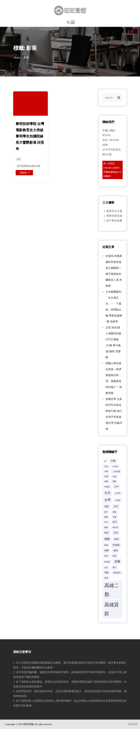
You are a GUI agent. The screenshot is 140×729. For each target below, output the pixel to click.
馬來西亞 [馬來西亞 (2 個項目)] (117, 573)
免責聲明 (133, 724)
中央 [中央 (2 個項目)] (106, 466)
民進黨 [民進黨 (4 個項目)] (116, 545)
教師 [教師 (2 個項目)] (106, 527)
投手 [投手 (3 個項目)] (115, 522)
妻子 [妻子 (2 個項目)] (106, 512)
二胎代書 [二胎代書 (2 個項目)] (116, 471)
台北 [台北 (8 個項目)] (107, 492)
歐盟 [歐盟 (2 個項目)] (106, 545)
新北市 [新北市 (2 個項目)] (115, 527)
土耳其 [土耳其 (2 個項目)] (117, 500)
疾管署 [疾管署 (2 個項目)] (107, 562)
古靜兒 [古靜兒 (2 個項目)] (107, 487)
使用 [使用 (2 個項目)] (106, 481)
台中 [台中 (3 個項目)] (116, 487)
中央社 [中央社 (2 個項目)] (115, 466)
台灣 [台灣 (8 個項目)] (107, 500)
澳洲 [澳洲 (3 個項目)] (115, 550)
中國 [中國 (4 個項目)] (113, 461)
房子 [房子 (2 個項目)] (106, 522)
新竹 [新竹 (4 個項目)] (106, 532)
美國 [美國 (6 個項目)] (117, 561)
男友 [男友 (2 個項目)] (106, 556)
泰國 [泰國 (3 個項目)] (106, 550)
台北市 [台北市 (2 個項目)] (117, 493)
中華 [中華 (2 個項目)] (106, 471)
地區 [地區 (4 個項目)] (106, 506)
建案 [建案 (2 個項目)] (106, 517)
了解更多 (24, 172)
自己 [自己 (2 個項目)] (106, 567)
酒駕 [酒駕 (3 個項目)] (106, 572)
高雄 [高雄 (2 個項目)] (106, 578)
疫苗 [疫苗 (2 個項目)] (114, 556)
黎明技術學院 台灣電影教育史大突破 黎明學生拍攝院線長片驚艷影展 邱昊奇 (30, 136)
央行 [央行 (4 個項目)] (116, 506)
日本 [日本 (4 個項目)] (116, 532)
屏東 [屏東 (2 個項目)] (114, 512)
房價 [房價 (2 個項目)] (114, 517)
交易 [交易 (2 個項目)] (114, 476)
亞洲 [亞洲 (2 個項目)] (106, 476)
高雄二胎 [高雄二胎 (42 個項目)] (111, 590)
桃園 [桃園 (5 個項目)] (107, 538)
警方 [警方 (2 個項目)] (114, 567)
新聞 (18, 159)
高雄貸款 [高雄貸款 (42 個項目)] (111, 609)
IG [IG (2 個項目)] (105, 461)
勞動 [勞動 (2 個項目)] (114, 481)
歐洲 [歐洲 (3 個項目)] (116, 539)
